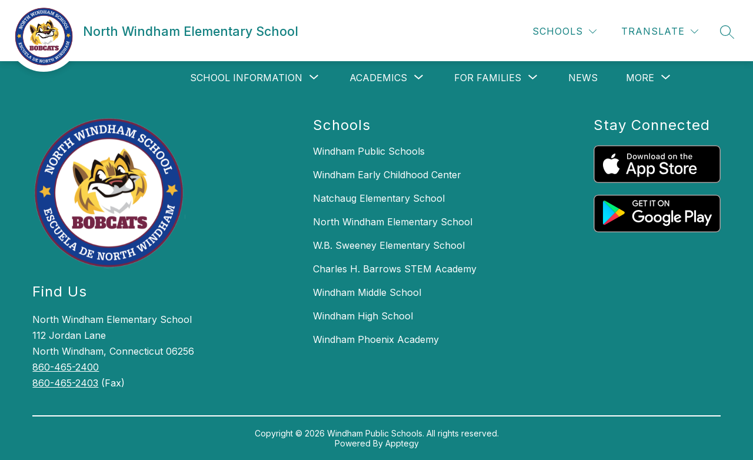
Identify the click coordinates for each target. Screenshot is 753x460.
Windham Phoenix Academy (376, 339)
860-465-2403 (65, 383)
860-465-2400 (65, 367)
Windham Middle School (367, 292)
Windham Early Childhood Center (387, 175)
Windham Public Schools (369, 151)
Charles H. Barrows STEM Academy (395, 269)
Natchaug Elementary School (379, 198)
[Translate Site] (659, 31)
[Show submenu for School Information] (246, 78)
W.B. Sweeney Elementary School (389, 245)
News (583, 78)
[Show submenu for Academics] (378, 78)
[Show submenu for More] (640, 78)
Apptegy (402, 443)
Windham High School (363, 316)
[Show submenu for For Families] (487, 78)
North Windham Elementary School (392, 222)
